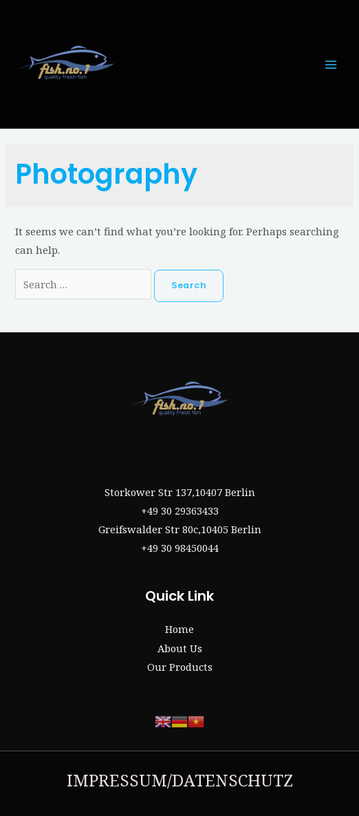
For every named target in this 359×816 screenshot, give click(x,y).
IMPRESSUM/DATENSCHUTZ (180, 780)
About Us (179, 648)
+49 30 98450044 (180, 548)
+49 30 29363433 (180, 510)
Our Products (180, 667)
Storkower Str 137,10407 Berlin (180, 492)
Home (179, 629)
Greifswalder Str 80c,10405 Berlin (179, 529)
